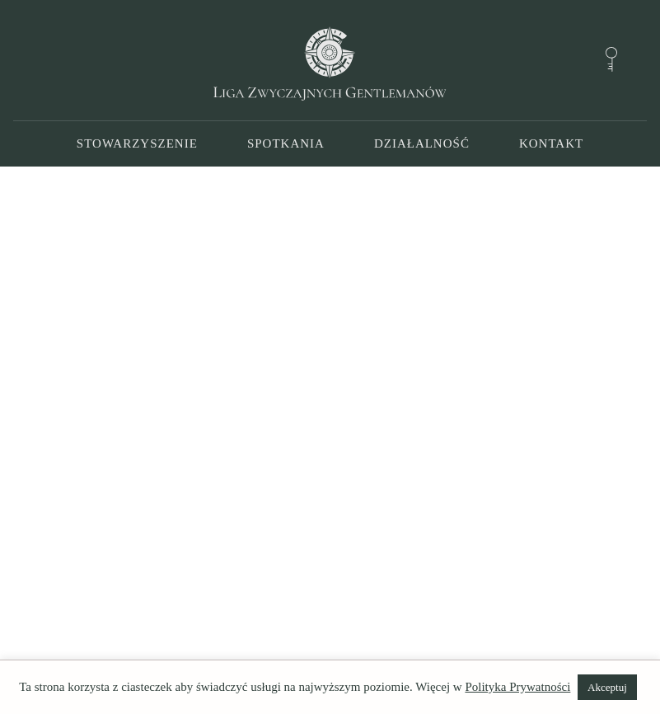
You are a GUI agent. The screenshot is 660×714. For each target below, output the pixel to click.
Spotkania (286, 143)
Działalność (422, 143)
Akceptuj (607, 687)
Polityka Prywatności (517, 686)
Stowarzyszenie (137, 143)
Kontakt (551, 143)
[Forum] (611, 59)
